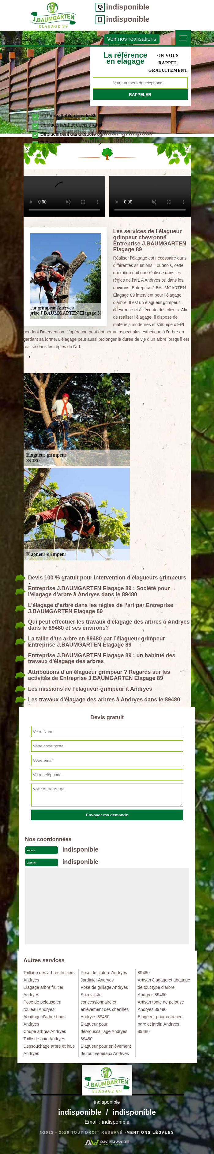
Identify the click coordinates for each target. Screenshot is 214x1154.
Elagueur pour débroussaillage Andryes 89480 (104, 1031)
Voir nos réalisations (131, 39)
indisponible (127, 7)
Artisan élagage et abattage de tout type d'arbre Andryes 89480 (164, 987)
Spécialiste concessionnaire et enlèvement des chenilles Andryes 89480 (105, 1005)
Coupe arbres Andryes (45, 1031)
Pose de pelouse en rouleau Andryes (43, 1006)
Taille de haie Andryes (44, 1038)
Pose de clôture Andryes (104, 972)
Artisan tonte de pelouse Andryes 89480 (161, 1006)
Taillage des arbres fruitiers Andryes (49, 976)
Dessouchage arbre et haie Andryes (49, 1050)
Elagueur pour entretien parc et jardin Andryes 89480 (160, 1024)
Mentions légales (150, 1132)
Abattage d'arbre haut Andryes (44, 1020)
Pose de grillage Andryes (104, 987)
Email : (106, 1122)
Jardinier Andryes (97, 979)
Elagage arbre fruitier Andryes (44, 991)
